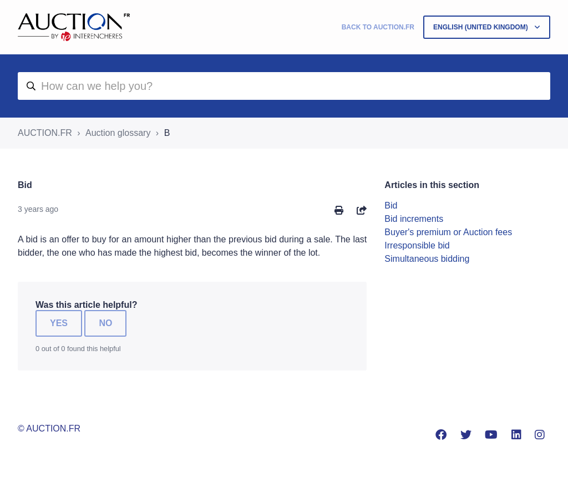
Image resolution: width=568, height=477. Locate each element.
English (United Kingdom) (481, 27)
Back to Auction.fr (378, 27)
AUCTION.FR (45, 133)
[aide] (284, 86)
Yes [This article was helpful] (59, 323)
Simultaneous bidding (426, 258)
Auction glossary (117, 133)
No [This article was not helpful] (105, 323)
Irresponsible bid (416, 245)
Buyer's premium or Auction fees (448, 232)
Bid (390, 205)
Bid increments (413, 219)
